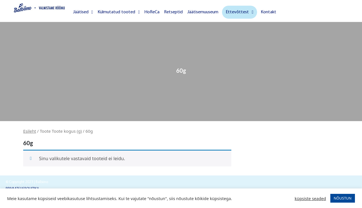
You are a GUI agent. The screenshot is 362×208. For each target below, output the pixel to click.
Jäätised (83, 12)
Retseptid (173, 12)
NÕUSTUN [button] (343, 198)
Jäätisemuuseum (202, 12)
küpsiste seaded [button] (310, 198)
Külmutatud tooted (119, 12)
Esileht (29, 131)
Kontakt (268, 12)
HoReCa (152, 12)
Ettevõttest (239, 12)
